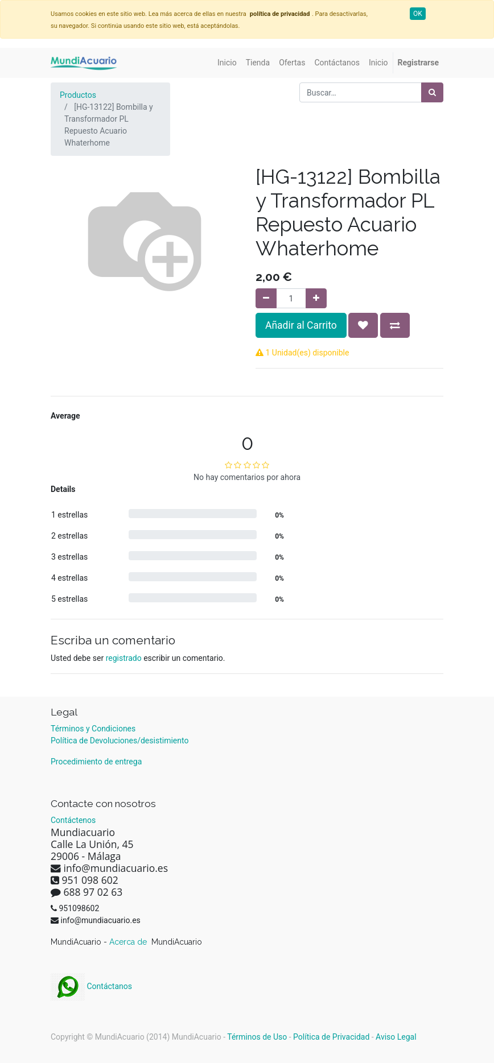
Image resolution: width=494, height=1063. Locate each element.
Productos (78, 95)
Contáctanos (91, 986)
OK (417, 14)
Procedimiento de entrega (96, 761)
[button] (363, 325)
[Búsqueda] (432, 92)
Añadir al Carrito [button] (301, 325)
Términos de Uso (257, 1036)
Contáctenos (73, 820)
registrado (124, 658)
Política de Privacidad (331, 1036)
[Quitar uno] (266, 298)
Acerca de (129, 941)
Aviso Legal (396, 1036)
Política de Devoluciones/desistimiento (119, 740)
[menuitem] (227, 62)
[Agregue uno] (316, 298)
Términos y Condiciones (93, 728)
